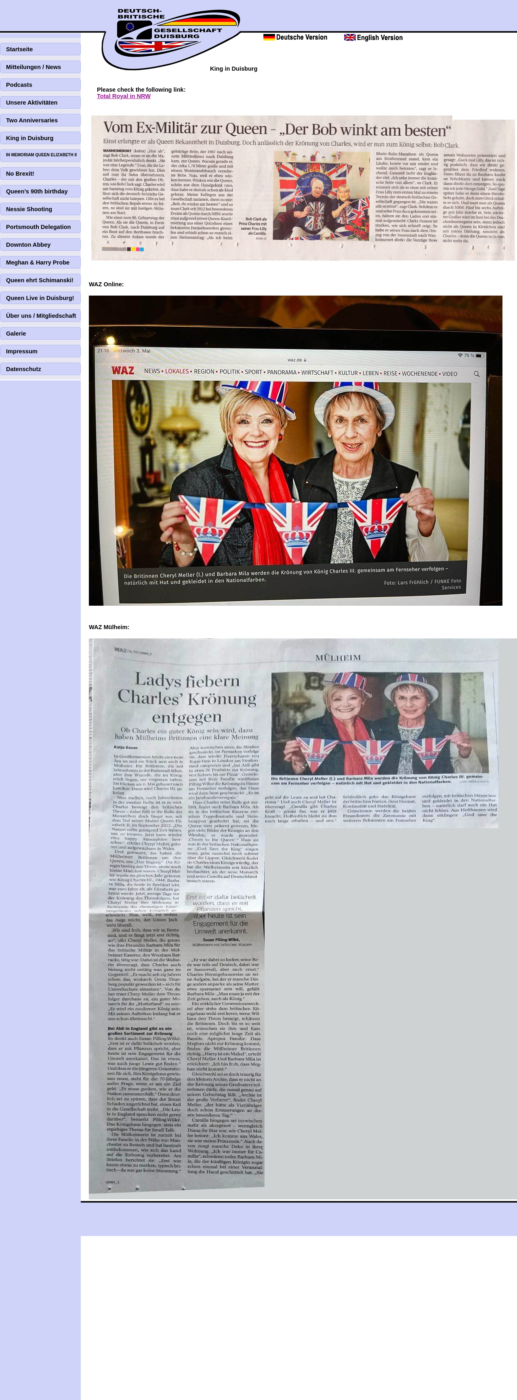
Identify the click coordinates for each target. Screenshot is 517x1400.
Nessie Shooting (29, 209)
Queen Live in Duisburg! (40, 298)
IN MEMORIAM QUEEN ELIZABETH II (41, 155)
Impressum (22, 351)
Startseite (19, 49)
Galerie (16, 333)
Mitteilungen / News (33, 67)
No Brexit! (20, 173)
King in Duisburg (29, 138)
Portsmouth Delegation (38, 227)
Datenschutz (23, 369)
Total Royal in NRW (124, 96)
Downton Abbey (28, 244)
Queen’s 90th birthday (37, 191)
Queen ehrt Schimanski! (40, 280)
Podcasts (19, 85)
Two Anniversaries (32, 120)
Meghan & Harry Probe (37, 262)
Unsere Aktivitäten (31, 102)
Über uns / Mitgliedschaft (41, 316)
